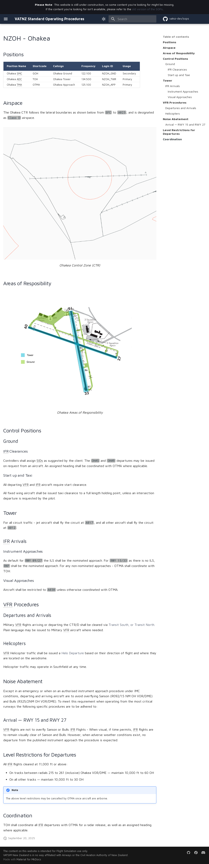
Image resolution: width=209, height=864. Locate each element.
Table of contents (176, 36)
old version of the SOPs (147, 9)
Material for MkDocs (29, 859)
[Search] (132, 19)
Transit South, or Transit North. (132, 624)
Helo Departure (72, 653)
